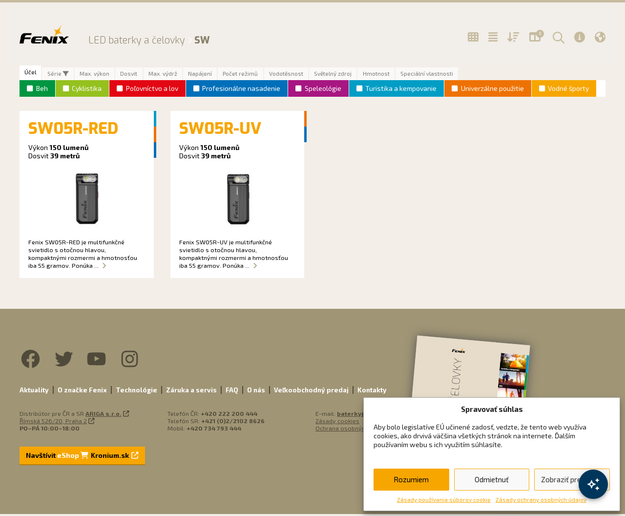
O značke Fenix (82, 392)
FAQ (232, 392)
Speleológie (323, 90)
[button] (557, 37)
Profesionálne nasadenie (241, 90)
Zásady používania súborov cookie (444, 499)
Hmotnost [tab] (420, 75)
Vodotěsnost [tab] (319, 75)
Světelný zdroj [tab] (372, 75)
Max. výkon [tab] (104, 75)
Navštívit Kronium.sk (82, 457)
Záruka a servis (191, 392)
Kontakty (372, 392)
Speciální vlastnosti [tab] (477, 75)
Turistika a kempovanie (401, 90)
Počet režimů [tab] (268, 75)
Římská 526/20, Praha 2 (53, 423)
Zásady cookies (337, 423)
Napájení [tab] (222, 75)
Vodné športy (568, 90)
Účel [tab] (32, 73)
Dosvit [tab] (142, 75)
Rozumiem (411, 479)
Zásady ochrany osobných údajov (541, 499)
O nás (256, 392)
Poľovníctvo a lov (152, 90)
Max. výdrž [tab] (181, 75)
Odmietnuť (492, 479)
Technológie (136, 392)
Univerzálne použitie (492, 90)
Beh (42, 90)
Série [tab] (63, 75)
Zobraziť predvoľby (572, 479)
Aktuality (34, 392)
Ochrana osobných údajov (352, 430)
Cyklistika (87, 90)
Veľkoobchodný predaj (311, 392)
